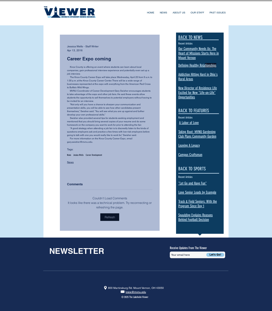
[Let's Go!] (215, 255)
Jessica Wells (78, 155)
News (69, 155)
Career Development (94, 155)
